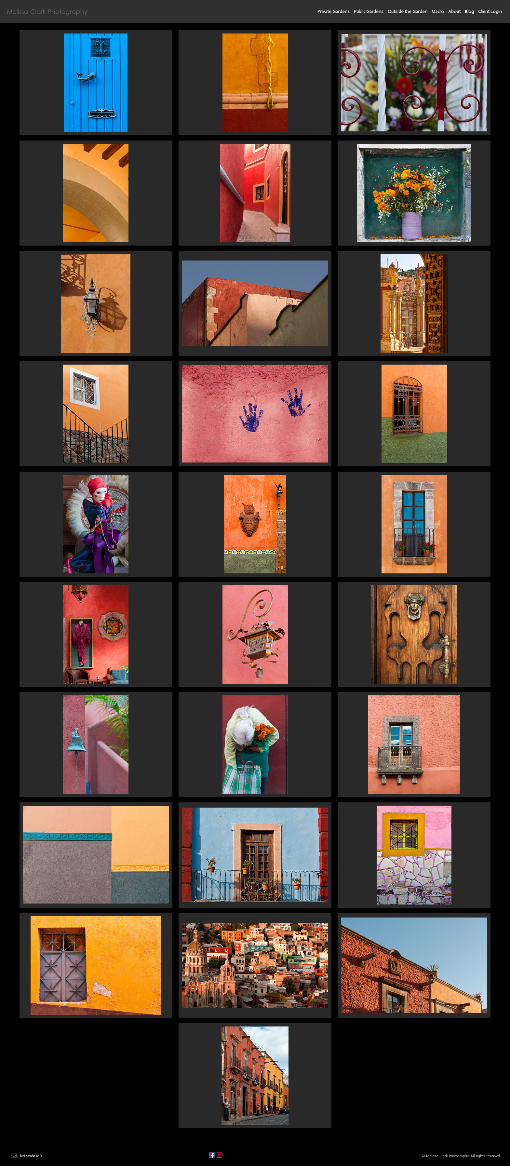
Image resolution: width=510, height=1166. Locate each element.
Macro (438, 11)
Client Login (490, 11)
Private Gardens (333, 11)
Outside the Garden (407, 11)
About (454, 11)
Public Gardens (368, 11)
